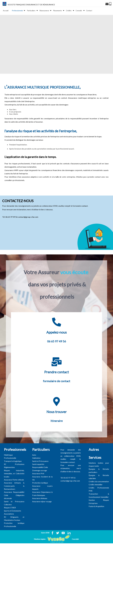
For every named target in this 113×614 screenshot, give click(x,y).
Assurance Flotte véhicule (14, 492)
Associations (9, 526)
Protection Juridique (40, 495)
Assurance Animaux (40, 510)
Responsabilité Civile (40, 479)
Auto (34, 467)
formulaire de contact (56, 392)
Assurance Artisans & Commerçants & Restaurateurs (14, 498)
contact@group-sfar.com (28, 223)
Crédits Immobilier (96, 496)
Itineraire (56, 432)
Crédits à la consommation (99, 493)
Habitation (36, 470)
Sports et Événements (12, 523)
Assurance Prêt (38, 485)
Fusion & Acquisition (96, 518)
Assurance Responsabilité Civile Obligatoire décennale (14, 507)
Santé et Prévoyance (40, 473)
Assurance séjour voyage (42, 513)
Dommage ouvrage (39, 482)
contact (84, 212)
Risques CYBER (10, 520)
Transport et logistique (13, 473)
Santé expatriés (38, 476)
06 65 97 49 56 (12, 223)
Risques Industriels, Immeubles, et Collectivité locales (14, 485)
